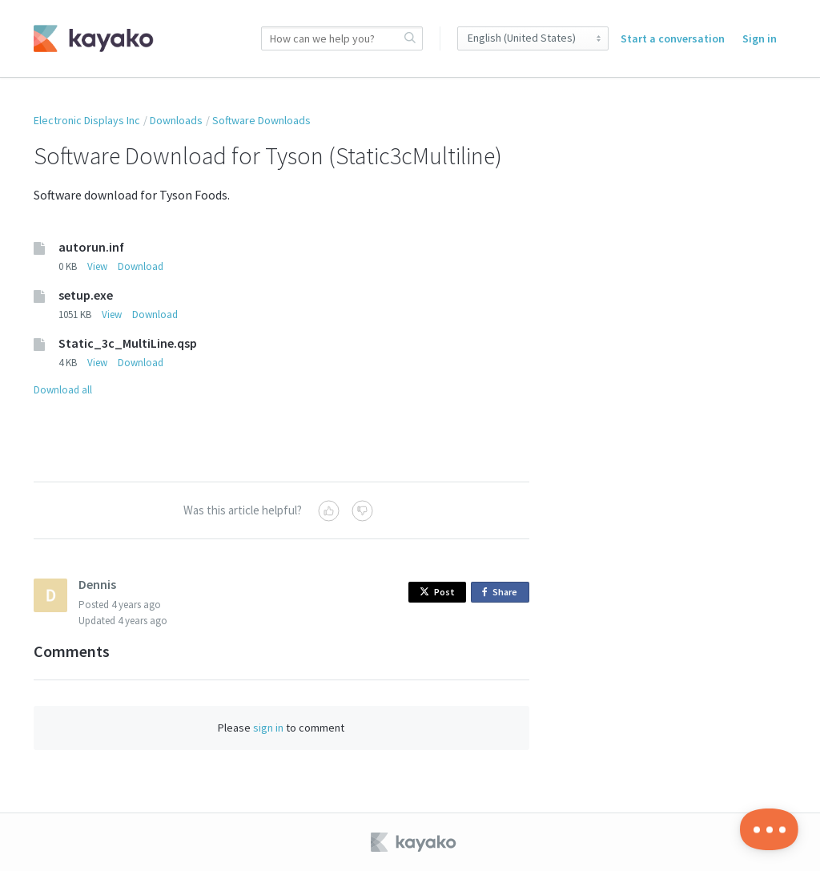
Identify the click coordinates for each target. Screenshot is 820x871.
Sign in (759, 38)
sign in (268, 727)
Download (140, 266)
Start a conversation (673, 38)
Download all (63, 390)
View (97, 266)
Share (502, 593)
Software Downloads (261, 120)
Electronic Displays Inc (87, 120)
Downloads (176, 120)
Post (437, 592)
